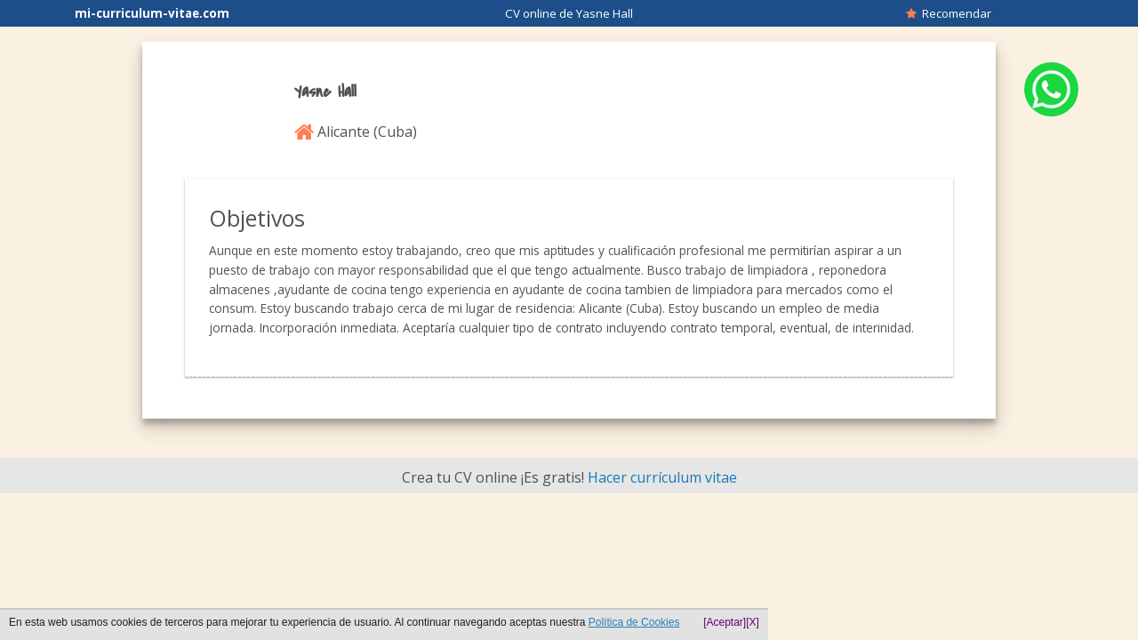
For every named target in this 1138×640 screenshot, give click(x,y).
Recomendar (948, 13)
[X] (752, 622)
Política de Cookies (634, 622)
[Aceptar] (724, 622)
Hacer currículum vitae (662, 477)
